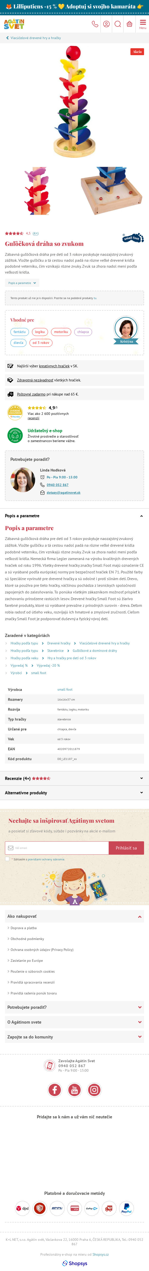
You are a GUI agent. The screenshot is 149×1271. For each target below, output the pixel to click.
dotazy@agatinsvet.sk (63, 492)
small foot (38, 673)
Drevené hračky (59, 643)
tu (95, 298)
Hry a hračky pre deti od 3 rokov (72, 658)
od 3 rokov (41, 342)
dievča (18, 342)
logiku (40, 332)
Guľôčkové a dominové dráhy (95, 650)
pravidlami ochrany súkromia (46, 859)
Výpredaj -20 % (48, 665)
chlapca (83, 332)
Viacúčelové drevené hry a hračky (36, 38)
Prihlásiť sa (126, 848)
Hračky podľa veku (25, 658)
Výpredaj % (20, 665)
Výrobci (17, 673)
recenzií (33, 418)
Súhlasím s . (38, 859)
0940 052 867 (58, 485)
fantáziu (20, 332)
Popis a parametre (74, 515)
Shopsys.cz (101, 1254)
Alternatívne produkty (74, 793)
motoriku (61, 332)
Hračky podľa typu (25, 643)
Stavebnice (56, 650)
